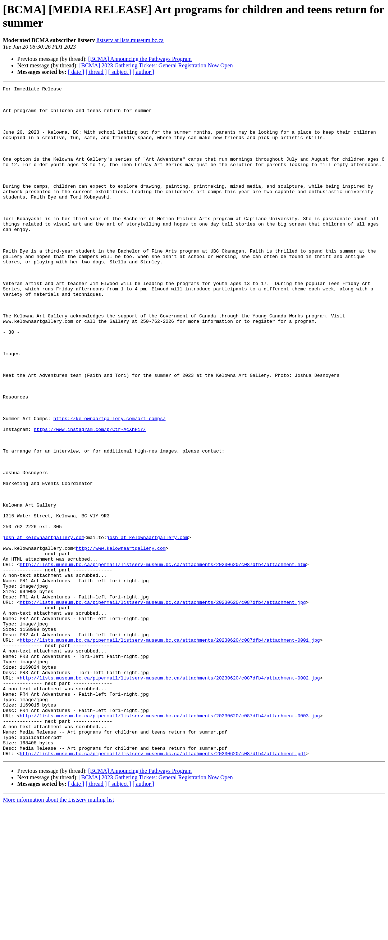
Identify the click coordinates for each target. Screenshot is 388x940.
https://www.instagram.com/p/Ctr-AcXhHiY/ (90, 498)
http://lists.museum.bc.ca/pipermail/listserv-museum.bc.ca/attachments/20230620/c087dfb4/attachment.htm (163, 660)
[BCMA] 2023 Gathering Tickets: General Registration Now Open (156, 65)
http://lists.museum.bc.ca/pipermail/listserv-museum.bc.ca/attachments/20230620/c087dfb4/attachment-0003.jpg (170, 842)
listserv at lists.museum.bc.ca (130, 40)
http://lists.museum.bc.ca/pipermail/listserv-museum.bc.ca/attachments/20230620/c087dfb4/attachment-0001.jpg (170, 751)
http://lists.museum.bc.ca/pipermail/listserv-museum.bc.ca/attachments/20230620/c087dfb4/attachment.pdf (163, 887)
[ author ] (143, 72)
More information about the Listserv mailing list (58, 934)
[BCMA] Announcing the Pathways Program (140, 59)
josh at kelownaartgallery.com (43, 628)
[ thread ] (96, 72)
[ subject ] (119, 72)
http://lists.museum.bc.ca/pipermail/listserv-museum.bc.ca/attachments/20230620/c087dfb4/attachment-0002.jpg (170, 796)
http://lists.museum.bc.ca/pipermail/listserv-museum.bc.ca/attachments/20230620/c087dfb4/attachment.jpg (163, 706)
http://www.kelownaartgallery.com (121, 641)
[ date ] (76, 72)
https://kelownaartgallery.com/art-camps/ (109, 485)
